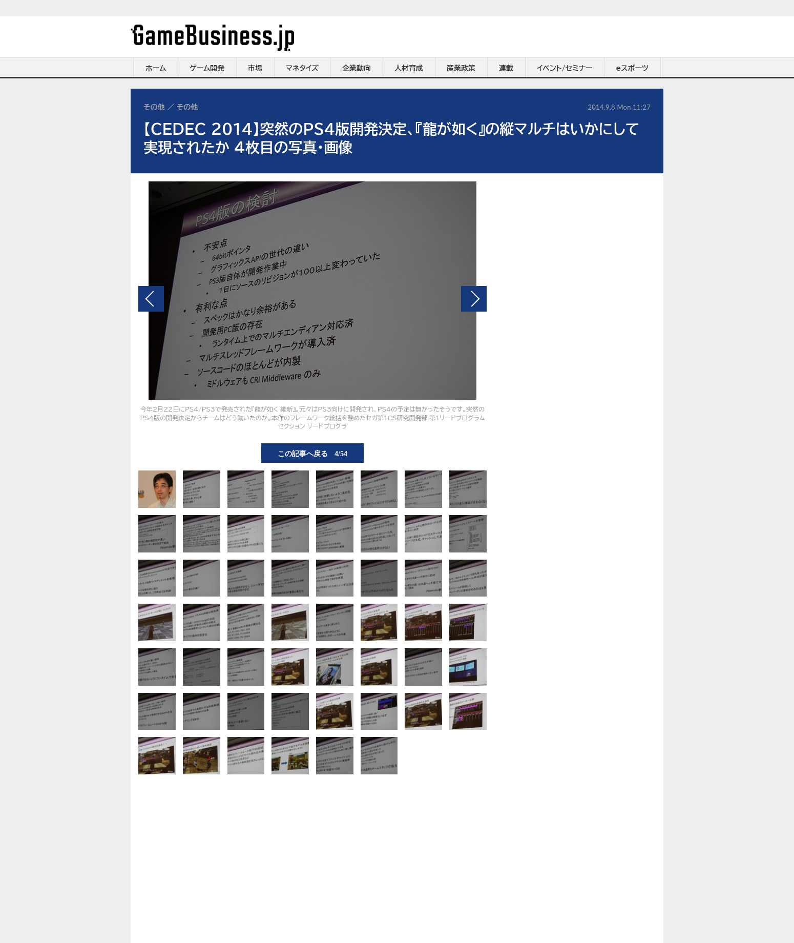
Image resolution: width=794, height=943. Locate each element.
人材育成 (408, 68)
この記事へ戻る (312, 453)
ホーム (155, 68)
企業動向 (356, 68)
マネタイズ (302, 68)
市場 (255, 68)
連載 (506, 68)
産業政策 (461, 68)
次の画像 (474, 299)
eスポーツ (632, 68)
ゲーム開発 (207, 68)
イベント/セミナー (565, 68)
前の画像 (151, 299)
